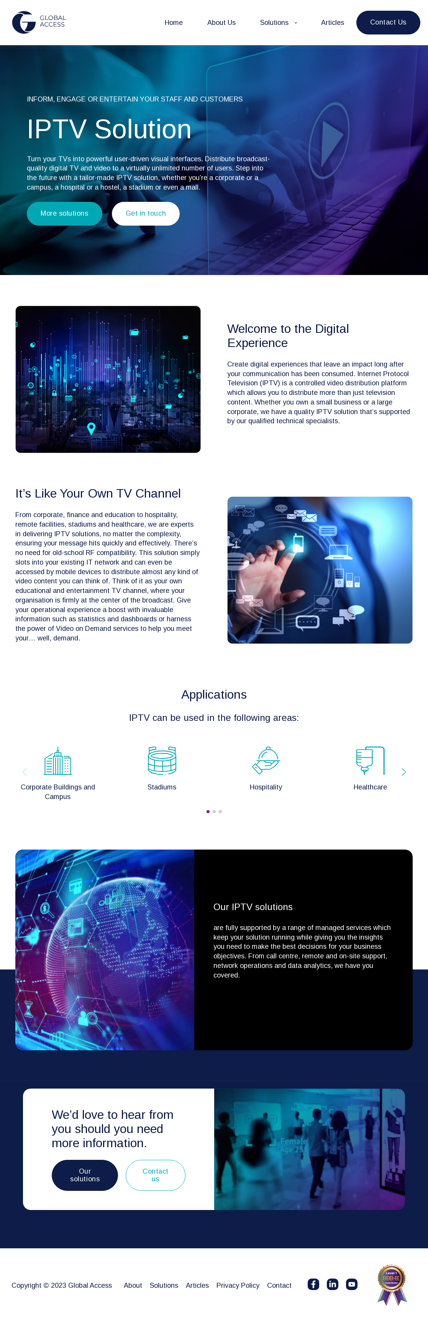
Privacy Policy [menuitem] (237, 1285)
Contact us (156, 1175)
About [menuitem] (133, 1285)
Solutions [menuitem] (164, 1285)
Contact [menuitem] (279, 1285)
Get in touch (146, 213)
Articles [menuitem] (197, 1285)
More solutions (65, 213)
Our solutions (85, 1175)
